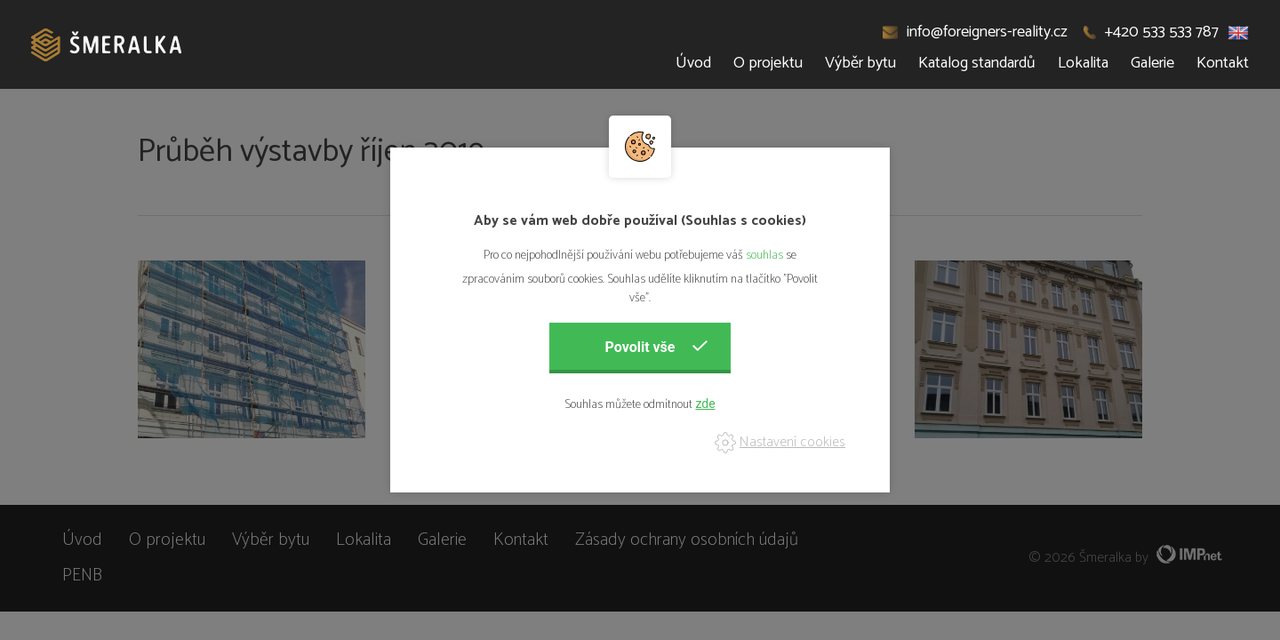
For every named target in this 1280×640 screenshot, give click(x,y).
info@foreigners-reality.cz (975, 32)
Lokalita (1083, 63)
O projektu (768, 63)
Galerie (1152, 63)
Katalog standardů (977, 63)
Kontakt (1222, 63)
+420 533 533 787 (1151, 32)
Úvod (693, 63)
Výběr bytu (860, 63)
